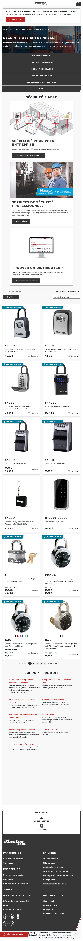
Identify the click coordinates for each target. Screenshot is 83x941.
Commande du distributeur (16, 883)
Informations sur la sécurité (16, 901)
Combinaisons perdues (53, 867)
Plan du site (68, 937)
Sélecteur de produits (13, 859)
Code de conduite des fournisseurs (50, 937)
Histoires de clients (12, 910)
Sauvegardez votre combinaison (58, 876)
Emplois (6, 905)
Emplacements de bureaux (55, 884)
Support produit (50, 859)
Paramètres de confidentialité (61, 933)
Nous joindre (49, 880)
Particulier (12, 853)
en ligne (49, 853)
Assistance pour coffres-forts (21, 744)
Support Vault (48, 714)
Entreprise (11, 869)
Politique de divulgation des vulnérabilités (36, 935)
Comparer (34, 356)
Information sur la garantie (55, 871)
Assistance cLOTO (50, 729)
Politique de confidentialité (39, 933)
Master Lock (48, 901)
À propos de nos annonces (62, 935)
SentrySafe (48, 910)
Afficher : (61, 292)
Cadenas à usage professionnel (20, 29)
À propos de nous (16, 895)
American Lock (50, 905)
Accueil (5, 29)
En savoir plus (15, 19)
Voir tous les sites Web (53, 914)
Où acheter (8, 863)
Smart (8, 889)
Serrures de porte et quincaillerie (23, 729)
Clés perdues (49, 863)
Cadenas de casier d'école (53, 699)
